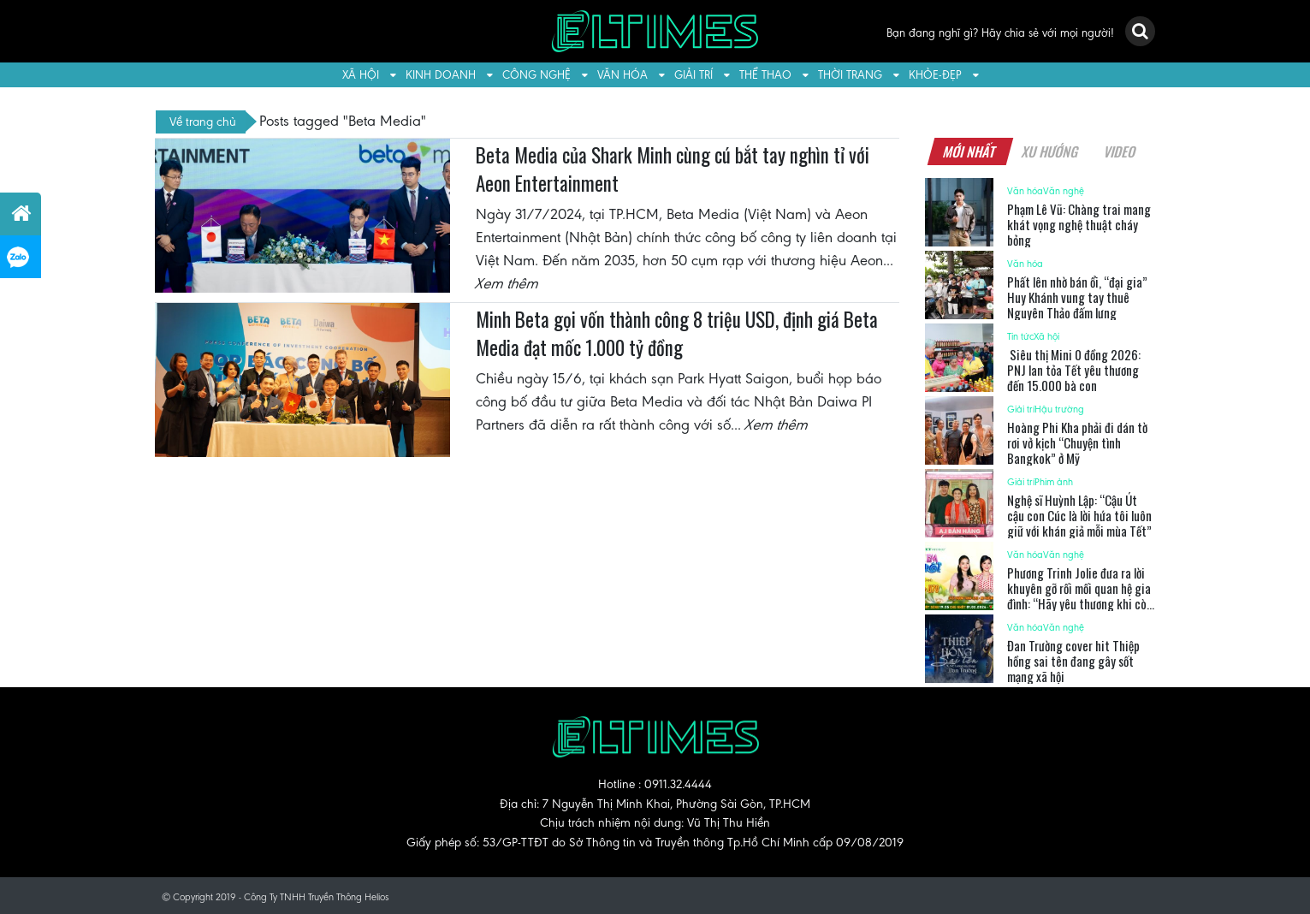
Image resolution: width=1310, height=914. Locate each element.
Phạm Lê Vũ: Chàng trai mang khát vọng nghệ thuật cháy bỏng (1079, 224)
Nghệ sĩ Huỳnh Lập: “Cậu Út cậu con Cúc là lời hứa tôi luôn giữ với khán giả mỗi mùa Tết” (1079, 515)
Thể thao (765, 75)
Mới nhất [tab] (970, 151)
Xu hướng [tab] (1051, 151)
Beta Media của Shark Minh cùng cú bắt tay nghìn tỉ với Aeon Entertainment (672, 169)
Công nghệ (536, 75)
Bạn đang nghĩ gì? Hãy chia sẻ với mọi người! (1000, 33)
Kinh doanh (441, 75)
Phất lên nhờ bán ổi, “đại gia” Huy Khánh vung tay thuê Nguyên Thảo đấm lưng (1077, 297)
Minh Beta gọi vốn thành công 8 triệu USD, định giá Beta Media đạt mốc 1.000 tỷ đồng (677, 334)
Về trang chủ (202, 121)
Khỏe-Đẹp (935, 75)
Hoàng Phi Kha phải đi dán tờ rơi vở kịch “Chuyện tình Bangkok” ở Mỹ (1077, 442)
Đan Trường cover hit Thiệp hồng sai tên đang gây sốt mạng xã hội (1073, 661)
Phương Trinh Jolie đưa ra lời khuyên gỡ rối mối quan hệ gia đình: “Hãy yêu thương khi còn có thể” (1080, 595)
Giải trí (693, 75)
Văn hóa (622, 75)
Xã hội (360, 75)
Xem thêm (507, 283)
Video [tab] (1120, 151)
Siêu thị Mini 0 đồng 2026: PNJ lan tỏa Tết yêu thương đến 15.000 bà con (1074, 370)
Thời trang (850, 75)
